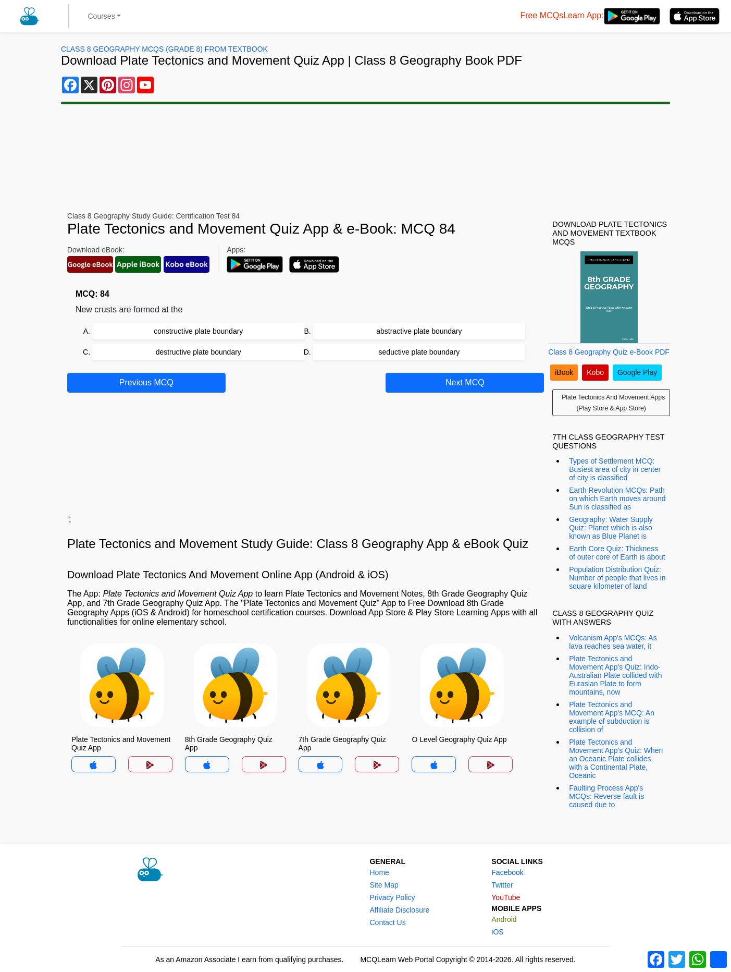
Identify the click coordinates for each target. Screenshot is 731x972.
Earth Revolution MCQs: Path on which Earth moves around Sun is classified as (617, 498)
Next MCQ (465, 382)
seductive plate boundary (419, 352)
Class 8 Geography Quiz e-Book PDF (609, 352)
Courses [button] (101, 16)
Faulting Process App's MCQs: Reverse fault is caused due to (606, 796)
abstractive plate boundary (419, 331)
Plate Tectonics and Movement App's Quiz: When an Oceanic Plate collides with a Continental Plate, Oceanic (616, 759)
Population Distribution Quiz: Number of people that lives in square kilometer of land (617, 577)
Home (379, 872)
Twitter (502, 885)
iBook (564, 372)
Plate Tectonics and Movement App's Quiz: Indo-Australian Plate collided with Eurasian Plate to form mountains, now (615, 675)
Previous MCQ (146, 382)
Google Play (637, 372)
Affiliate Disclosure (399, 910)
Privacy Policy (392, 897)
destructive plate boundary (198, 352)
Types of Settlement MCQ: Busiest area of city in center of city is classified (615, 469)
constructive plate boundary (198, 331)
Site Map (383, 885)
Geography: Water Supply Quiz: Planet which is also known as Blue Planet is (611, 527)
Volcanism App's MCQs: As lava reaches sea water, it (612, 642)
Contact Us (387, 922)
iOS (497, 932)
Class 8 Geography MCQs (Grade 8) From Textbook (164, 49)
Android (503, 919)
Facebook (507, 872)
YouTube (505, 897)
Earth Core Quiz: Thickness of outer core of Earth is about (617, 552)
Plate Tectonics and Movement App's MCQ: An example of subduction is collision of (611, 717)
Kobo (595, 372)
